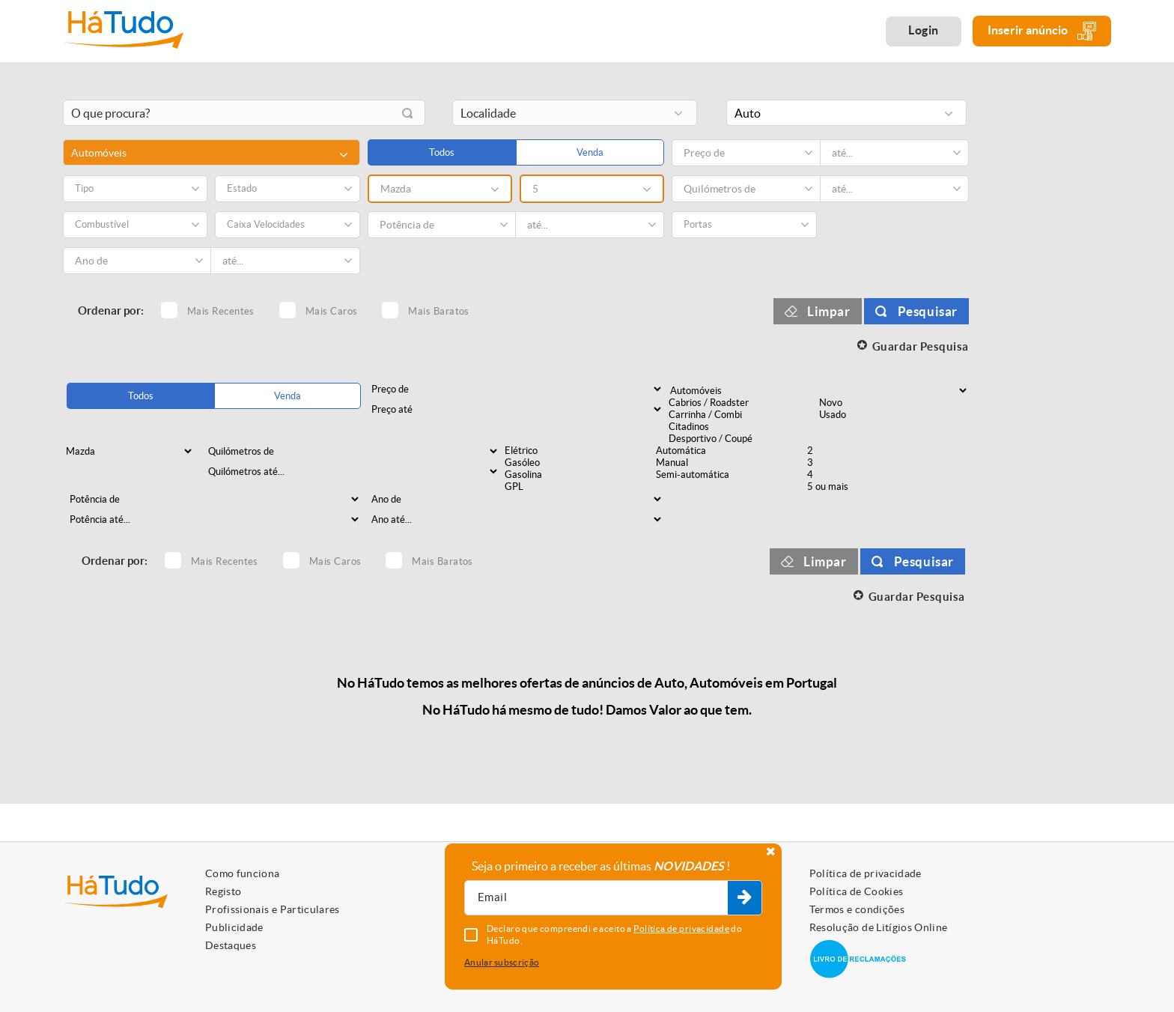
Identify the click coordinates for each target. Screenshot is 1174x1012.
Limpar (829, 311)
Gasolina (578, 475)
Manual (730, 463)
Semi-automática (730, 475)
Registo (223, 891)
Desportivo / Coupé (742, 439)
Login (923, 30)
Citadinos (742, 427)
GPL (578, 487)
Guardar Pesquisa (920, 346)
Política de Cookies (856, 891)
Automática (730, 451)
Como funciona (242, 873)
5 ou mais (881, 487)
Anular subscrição (501, 962)
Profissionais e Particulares (272, 909)
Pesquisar (928, 311)
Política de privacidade (865, 873)
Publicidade (234, 927)
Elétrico (578, 451)
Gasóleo (578, 463)
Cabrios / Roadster (742, 403)
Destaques (230, 945)
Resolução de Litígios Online (878, 927)
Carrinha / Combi (742, 415)
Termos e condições (856, 909)
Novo (893, 403)
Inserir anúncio (1042, 31)
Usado (893, 415)
